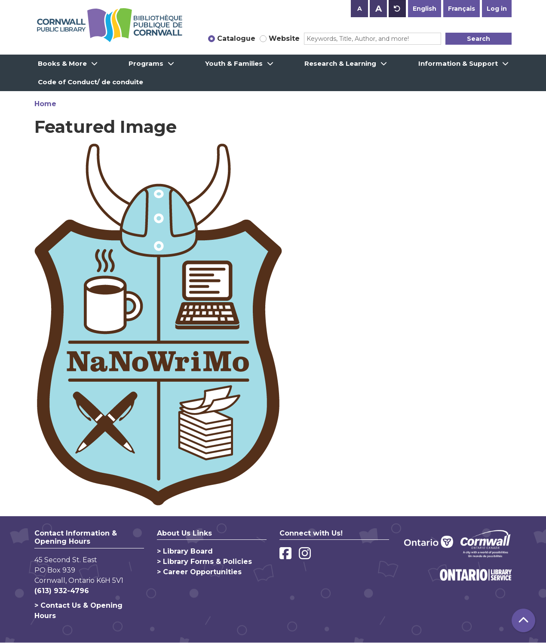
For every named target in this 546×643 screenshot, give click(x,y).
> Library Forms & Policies (204, 561)
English (424, 8)
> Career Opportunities (199, 572)
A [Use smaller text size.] (359, 8)
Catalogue (236, 38)
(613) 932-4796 (61, 591)
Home (45, 104)
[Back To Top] (523, 620)
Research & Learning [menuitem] (340, 63)
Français (461, 8)
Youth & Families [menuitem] (234, 63)
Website (284, 38)
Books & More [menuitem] (62, 63)
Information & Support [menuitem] (458, 63)
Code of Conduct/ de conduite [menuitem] (90, 82)
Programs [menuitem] (146, 63)
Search (478, 39)
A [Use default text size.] (397, 8)
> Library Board (185, 551)
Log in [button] (497, 8)
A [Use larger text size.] (378, 8)
